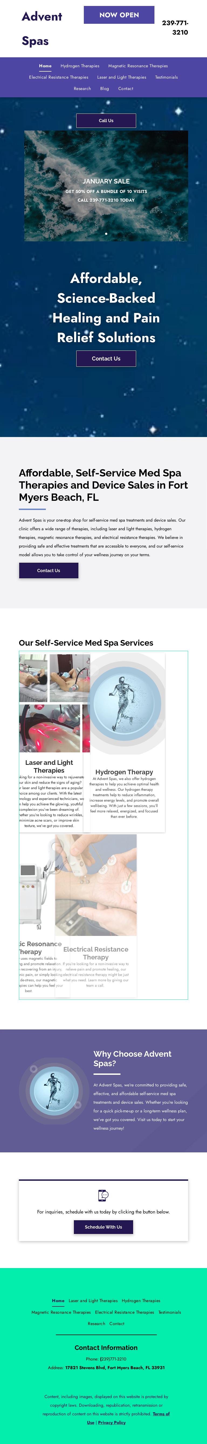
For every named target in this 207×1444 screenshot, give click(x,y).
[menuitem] (45, 66)
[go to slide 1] (106, 234)
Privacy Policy (112, 1422)
